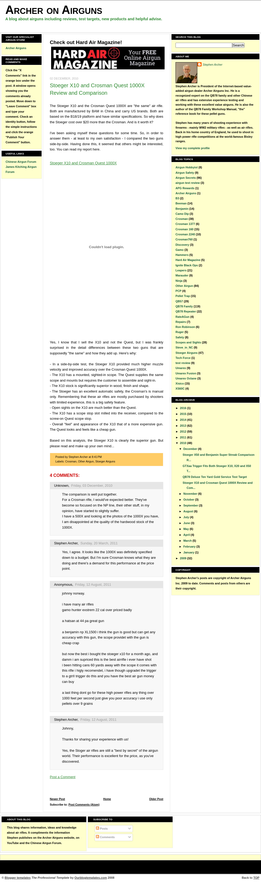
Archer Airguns (16, 48)
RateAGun (182, 316)
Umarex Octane (186, 378)
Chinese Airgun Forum (21, 161)
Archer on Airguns (53, 9)
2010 (183, 443)
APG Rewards (185, 188)
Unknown (61, 486)
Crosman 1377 (185, 223)
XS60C (180, 388)
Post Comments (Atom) (84, 804)
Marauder (182, 275)
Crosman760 (184, 239)
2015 (183, 413)
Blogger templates (18, 877)
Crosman (71, 461)
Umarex (181, 368)
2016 (183, 408)
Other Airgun (86, 461)
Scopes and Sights (188, 342)
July (186, 517)
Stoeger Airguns (105, 461)
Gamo (179, 249)
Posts (102, 828)
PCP (178, 290)
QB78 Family (184, 306)
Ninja (179, 280)
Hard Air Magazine (188, 260)
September (191, 505)
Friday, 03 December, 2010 (92, 486)
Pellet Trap (183, 296)
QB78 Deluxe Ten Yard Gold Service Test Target (215, 476)
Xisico (180, 383)
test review (183, 363)
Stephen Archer (66, 543)
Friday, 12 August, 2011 (93, 585)
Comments (105, 837)
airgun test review (188, 182)
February (189, 546)
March (188, 540)
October (189, 499)
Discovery (182, 244)
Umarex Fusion (186, 373)
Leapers (181, 270)
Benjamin (182, 208)
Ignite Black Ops (187, 265)
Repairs (181, 321)
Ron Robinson (185, 326)
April (186, 534)
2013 (183, 425)
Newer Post (57, 799)
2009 (183, 558)
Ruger (180, 332)
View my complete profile (193, 148)
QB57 (179, 301)
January (189, 552)
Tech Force (183, 357)
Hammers (182, 254)
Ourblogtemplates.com (91, 877)
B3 (177, 198)
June (187, 523)
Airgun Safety (185, 172)
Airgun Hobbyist (187, 167)
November (190, 493)
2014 (183, 419)
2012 (183, 431)
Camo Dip (182, 213)
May (186, 528)
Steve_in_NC (184, 347)
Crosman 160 (184, 229)
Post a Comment (62, 777)
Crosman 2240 (185, 234)
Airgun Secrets (186, 177)
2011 (183, 437)
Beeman (181, 203)
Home (107, 799)
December (190, 448)
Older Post (156, 799)
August (188, 511)
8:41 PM (97, 457)
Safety (180, 337)
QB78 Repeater (186, 311)
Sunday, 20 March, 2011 (99, 543)
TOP (256, 877)
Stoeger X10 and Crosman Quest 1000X (83, 163)
